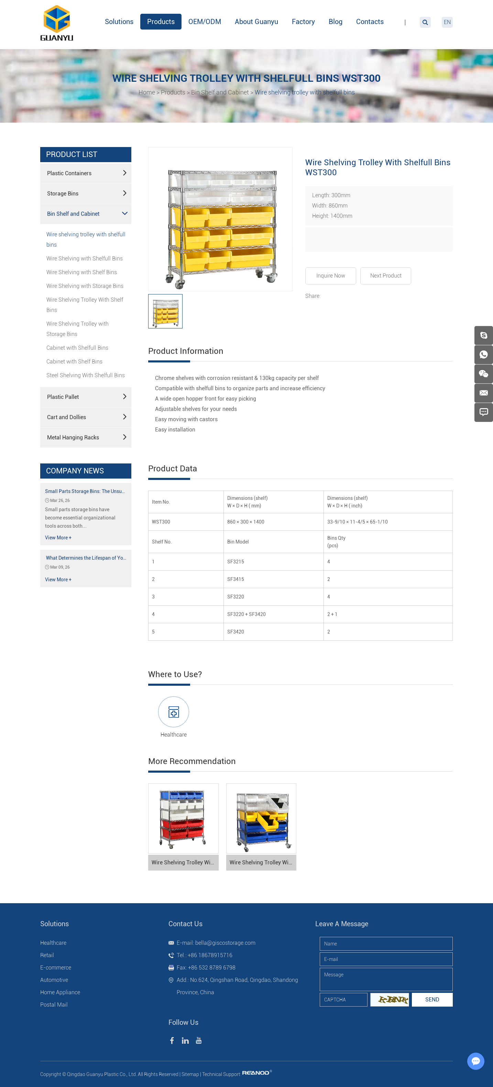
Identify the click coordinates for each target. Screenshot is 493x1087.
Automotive (54, 980)
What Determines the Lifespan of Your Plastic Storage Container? (116, 558)
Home (147, 92)
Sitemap (190, 1074)
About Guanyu (256, 22)
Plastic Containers (87, 173)
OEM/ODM (204, 22)
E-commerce (55, 967)
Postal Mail (54, 1004)
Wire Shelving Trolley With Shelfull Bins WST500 (263, 862)
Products (161, 22)
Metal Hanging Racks (87, 437)
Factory (303, 22)
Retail (47, 955)
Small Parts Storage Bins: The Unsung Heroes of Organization (111, 491)
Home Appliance (60, 992)
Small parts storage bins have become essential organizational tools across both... (80, 518)
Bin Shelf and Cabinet (220, 92)
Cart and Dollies (87, 417)
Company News (75, 471)
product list (71, 154)
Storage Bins (87, 193)
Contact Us (185, 924)
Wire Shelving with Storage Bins (84, 286)
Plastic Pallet (87, 396)
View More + (58, 537)
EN (447, 22)
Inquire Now (330, 275)
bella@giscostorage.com (225, 943)
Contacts (370, 22)
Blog (335, 22)
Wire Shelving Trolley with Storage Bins (77, 329)
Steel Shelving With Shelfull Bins (85, 375)
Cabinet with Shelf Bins (74, 361)
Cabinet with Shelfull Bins (77, 348)
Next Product (386, 275)
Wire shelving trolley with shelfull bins (305, 92)
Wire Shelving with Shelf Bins (81, 272)
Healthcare (174, 734)
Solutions (119, 22)
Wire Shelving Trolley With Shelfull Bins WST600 (185, 862)
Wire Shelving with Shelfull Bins (84, 258)
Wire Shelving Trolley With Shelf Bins (84, 304)
